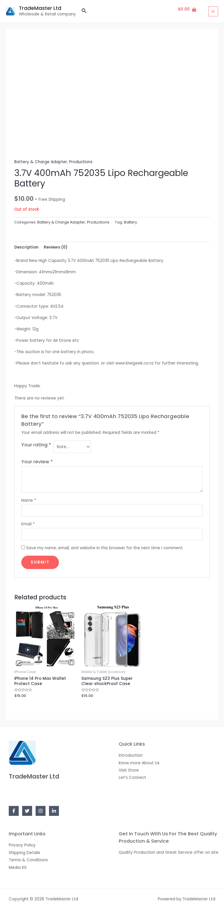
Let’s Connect (132, 777)
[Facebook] (14, 811)
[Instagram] (41, 811)
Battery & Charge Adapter (40, 162)
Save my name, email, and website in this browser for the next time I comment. (104, 548)
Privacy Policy (22, 845)
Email (28, 524)
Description (26, 247)
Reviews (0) (55, 247)
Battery (130, 222)
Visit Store (129, 770)
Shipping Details (24, 852)
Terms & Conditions (28, 860)
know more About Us (139, 763)
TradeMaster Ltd (41, 8)
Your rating (36, 444)
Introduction (131, 755)
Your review (37, 461)
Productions (80, 162)
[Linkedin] (54, 811)
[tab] (26, 247)
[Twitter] (27, 811)
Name (28, 500)
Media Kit (18, 867)
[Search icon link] (84, 11)
